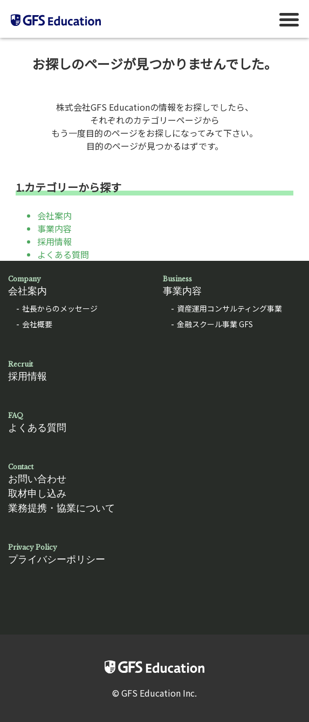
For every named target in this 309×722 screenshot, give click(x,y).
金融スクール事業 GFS (215, 324)
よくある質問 (63, 254)
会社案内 (54, 215)
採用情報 (54, 241)
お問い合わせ (37, 479)
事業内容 (54, 228)
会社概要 (37, 324)
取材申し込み (37, 493)
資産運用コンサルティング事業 (229, 308)
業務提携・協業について (61, 508)
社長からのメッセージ (60, 308)
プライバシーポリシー (77, 554)
